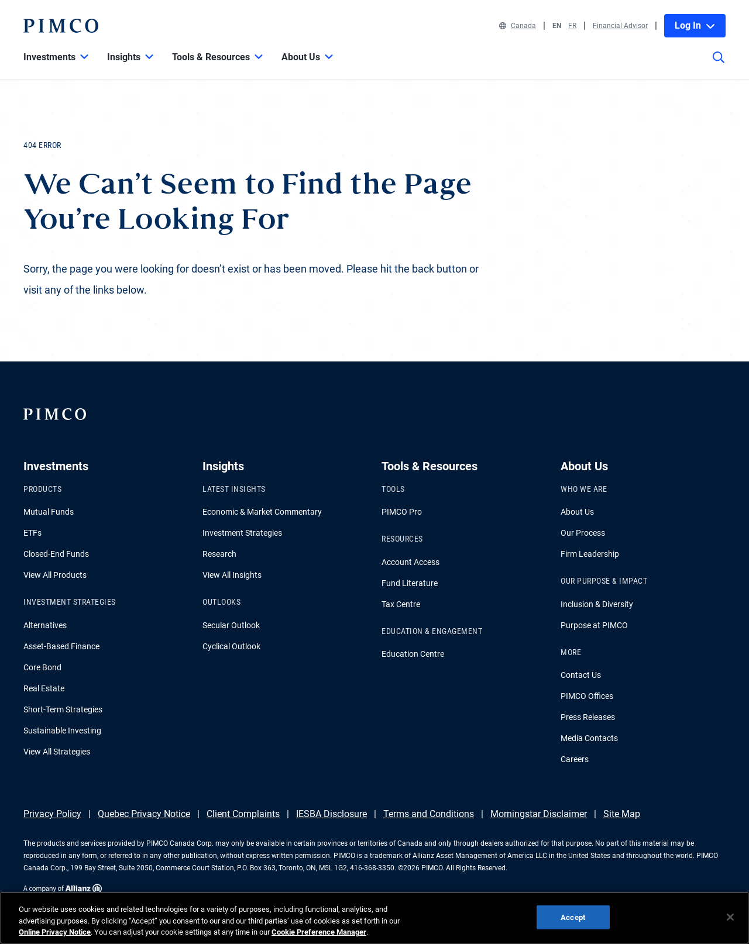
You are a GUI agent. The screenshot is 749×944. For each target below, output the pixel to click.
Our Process (583, 533)
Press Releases (588, 717)
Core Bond (42, 667)
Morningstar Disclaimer (538, 813)
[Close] (730, 917)
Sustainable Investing (62, 730)
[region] (374, 918)
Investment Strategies (242, 533)
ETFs (32, 533)
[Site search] (719, 65)
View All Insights (232, 575)
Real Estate (43, 688)
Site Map (621, 813)
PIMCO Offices (587, 696)
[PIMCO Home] (60, 26)
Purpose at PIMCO (594, 625)
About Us (577, 511)
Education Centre (413, 654)
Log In (695, 25)
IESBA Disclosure (331, 813)
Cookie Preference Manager (319, 932)
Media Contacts (589, 738)
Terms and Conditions (428, 813)
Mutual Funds (48, 511)
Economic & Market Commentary (262, 511)
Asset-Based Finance (61, 646)
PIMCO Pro (402, 511)
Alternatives (45, 625)
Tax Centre (401, 604)
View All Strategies (56, 751)
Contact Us (581, 675)
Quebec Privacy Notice (144, 813)
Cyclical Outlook (231, 646)
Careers (575, 759)
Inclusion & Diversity (597, 604)
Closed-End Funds (56, 554)
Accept (573, 916)
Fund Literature (410, 583)
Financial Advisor (620, 26)
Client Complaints (243, 813)
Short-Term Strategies (62, 709)
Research (219, 554)
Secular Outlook (231, 625)
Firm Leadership (590, 554)
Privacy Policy (52, 813)
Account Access (410, 562)
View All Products (55, 575)
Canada (517, 26)
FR (572, 26)
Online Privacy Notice (55, 932)
